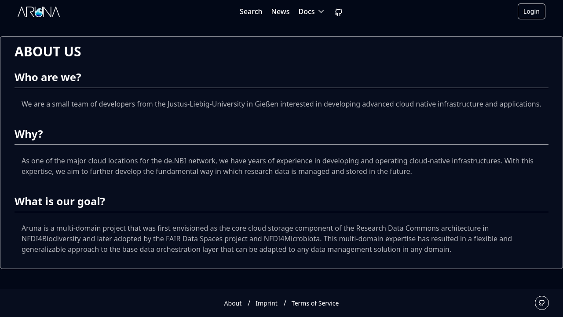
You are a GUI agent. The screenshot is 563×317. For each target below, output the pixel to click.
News (280, 11)
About (233, 303)
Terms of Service (315, 303)
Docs (312, 11)
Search (251, 11)
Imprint (267, 303)
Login (531, 11)
